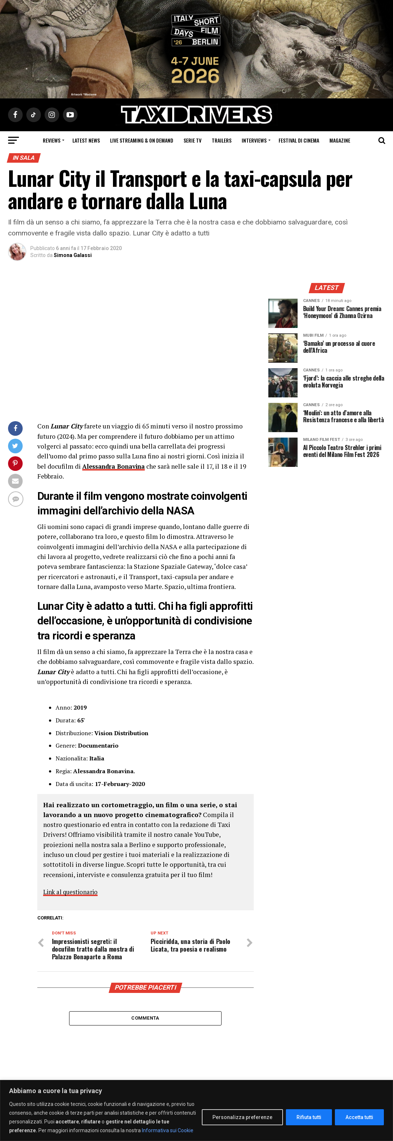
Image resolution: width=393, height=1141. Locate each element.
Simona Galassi (73, 255)
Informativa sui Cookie (167, 1130)
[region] (196, 1110)
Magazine (339, 140)
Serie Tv (192, 140)
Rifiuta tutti (308, 1117)
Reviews (51, 140)
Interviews (254, 140)
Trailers (221, 140)
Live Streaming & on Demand (141, 140)
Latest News (86, 140)
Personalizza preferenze (242, 1117)
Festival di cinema (299, 140)
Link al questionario (72, 891)
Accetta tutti (359, 1117)
